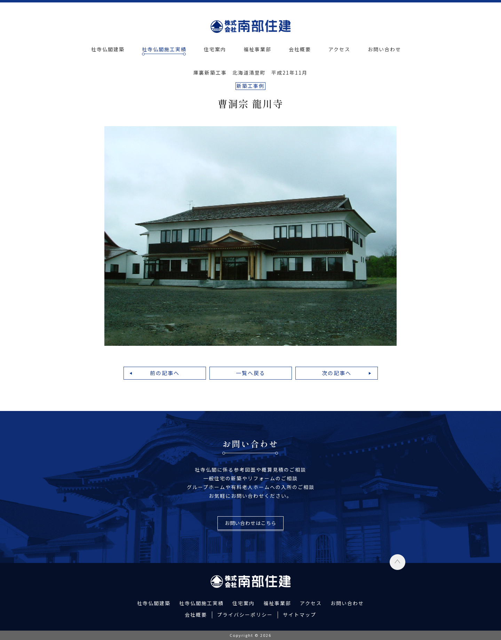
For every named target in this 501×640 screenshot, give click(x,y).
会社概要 (300, 49)
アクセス (339, 49)
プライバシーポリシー (245, 614)
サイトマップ (299, 614)
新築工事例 (250, 85)
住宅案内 (215, 49)
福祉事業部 (257, 49)
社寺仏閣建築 (108, 49)
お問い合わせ (384, 49)
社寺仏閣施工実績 (164, 49)
